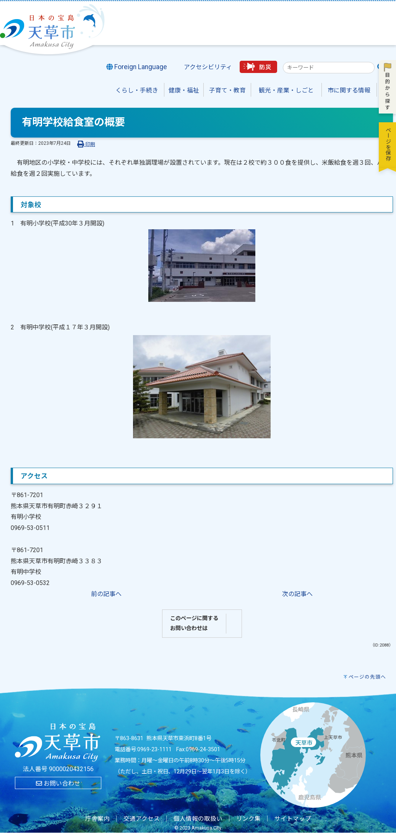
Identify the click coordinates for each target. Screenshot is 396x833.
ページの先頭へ (367, 677)
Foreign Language (136, 67)
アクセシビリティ (208, 67)
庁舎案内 (97, 818)
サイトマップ (292, 818)
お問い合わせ (58, 783)
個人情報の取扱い (198, 818)
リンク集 (248, 818)
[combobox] (328, 67)
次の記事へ (297, 594)
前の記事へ (106, 594)
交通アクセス (141, 818)
